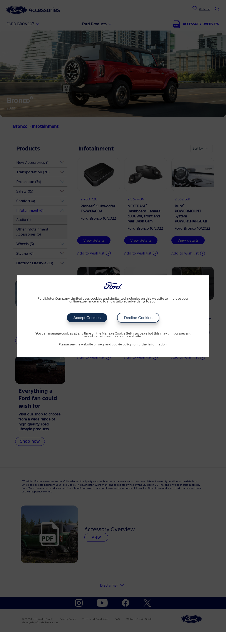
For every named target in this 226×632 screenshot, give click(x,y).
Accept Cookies (86, 318)
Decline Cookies (138, 318)
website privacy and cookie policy (106, 344)
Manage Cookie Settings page (124, 333)
